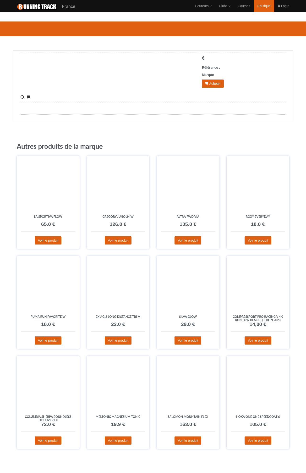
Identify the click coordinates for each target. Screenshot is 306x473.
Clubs (225, 11)
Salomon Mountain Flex (188, 417)
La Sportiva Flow (48, 216)
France (46, 11)
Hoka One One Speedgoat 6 (258, 417)
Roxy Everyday (258, 216)
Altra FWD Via (188, 216)
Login (283, 11)
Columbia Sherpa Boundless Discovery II (48, 418)
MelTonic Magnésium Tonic (118, 417)
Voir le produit (48, 240)
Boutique (264, 11)
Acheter (213, 83)
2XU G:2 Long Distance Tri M (118, 317)
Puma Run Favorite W (48, 317)
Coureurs (203, 11)
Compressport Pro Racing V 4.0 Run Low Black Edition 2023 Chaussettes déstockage (258, 320)
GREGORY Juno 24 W (118, 216)
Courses (244, 11)
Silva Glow (188, 317)
